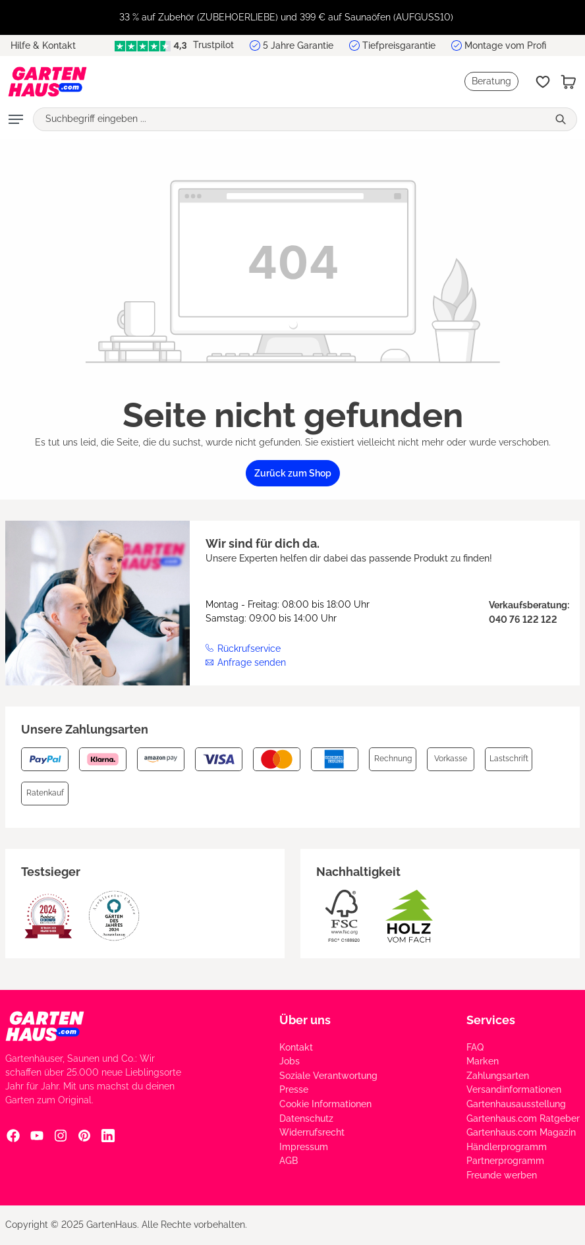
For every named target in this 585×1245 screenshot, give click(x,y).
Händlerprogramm (506, 1147)
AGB (288, 1160)
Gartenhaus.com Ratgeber (523, 1118)
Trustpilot (174, 45)
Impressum (303, 1147)
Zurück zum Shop (292, 473)
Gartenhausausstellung (516, 1104)
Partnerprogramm (505, 1160)
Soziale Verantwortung (328, 1075)
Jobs (289, 1061)
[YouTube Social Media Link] (37, 1135)
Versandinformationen (513, 1089)
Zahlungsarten (497, 1075)
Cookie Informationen (325, 1104)
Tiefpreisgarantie (398, 45)
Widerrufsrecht (312, 1132)
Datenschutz (306, 1118)
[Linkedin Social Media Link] (108, 1135)
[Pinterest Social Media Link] (84, 1135)
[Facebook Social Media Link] (13, 1135)
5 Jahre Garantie (298, 45)
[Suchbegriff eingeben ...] (290, 119)
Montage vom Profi (505, 45)
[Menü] (16, 119)
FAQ (475, 1047)
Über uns (305, 1020)
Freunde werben (501, 1175)
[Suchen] (562, 119)
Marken (482, 1061)
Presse (293, 1089)
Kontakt (296, 1047)
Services (490, 1020)
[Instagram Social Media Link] (61, 1135)
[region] (292, 17)
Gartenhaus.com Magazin (521, 1132)
